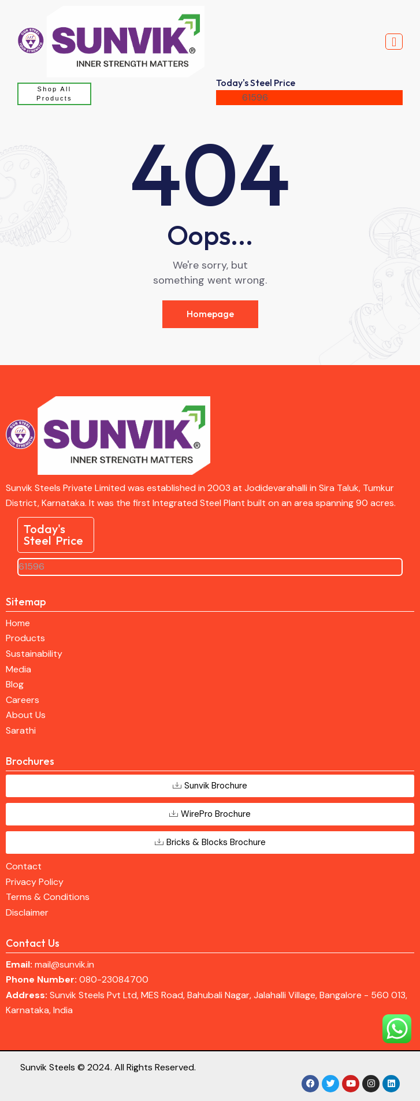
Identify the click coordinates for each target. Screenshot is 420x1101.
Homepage (210, 313)
